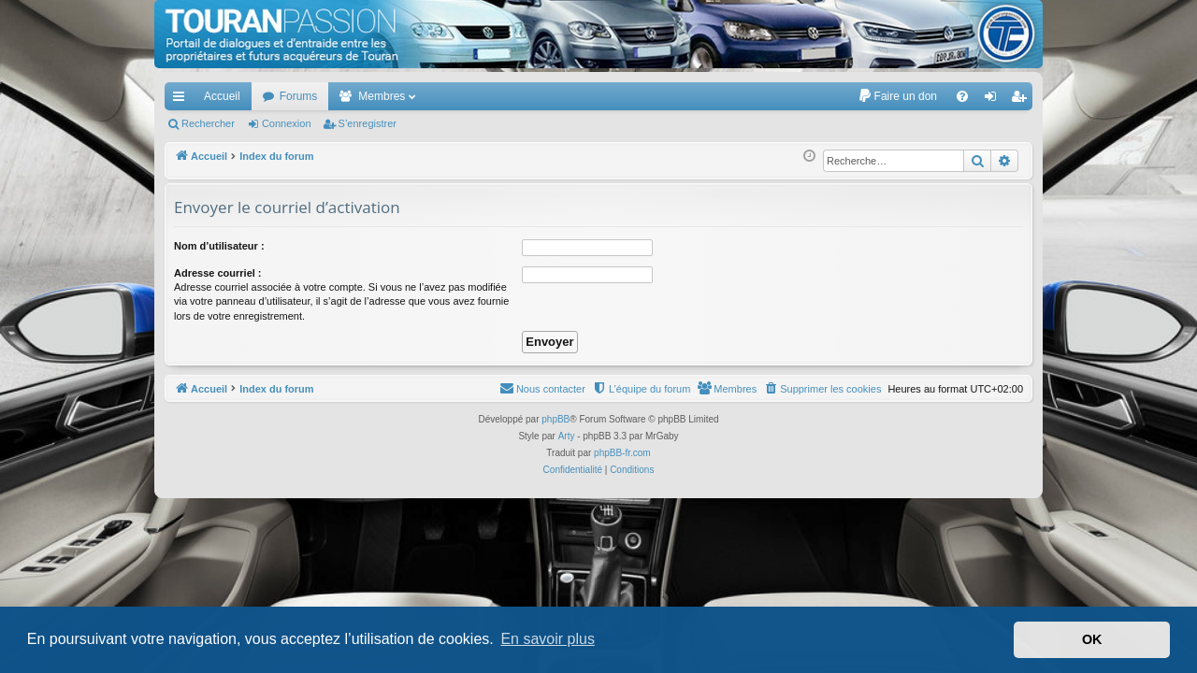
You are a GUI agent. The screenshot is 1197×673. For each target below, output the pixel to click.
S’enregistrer (368, 123)
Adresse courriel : (218, 273)
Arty (566, 436)
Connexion (286, 123)
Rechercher (208, 123)
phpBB (555, 419)
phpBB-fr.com (622, 453)
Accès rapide (182, 100)
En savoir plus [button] (547, 639)
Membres (381, 96)
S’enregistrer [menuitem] (1022, 100)
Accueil (222, 96)
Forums (299, 96)
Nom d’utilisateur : (219, 245)
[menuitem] (897, 96)
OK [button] (1092, 639)
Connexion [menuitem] (994, 100)
